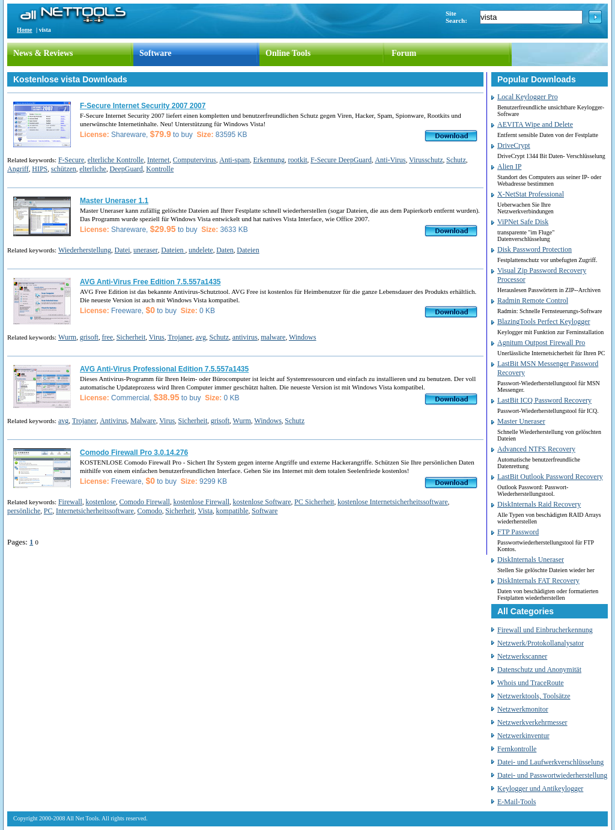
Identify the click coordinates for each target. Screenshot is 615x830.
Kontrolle (160, 169)
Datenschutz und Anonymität (539, 669)
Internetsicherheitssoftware (95, 511)
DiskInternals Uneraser (530, 559)
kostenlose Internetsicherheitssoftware (393, 502)
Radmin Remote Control (532, 300)
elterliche (92, 169)
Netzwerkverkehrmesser (532, 722)
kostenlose (100, 502)
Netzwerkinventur (523, 735)
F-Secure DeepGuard (341, 160)
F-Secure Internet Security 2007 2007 (142, 106)
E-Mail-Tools (516, 802)
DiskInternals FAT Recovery (538, 580)
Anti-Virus (390, 160)
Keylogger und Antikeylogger (540, 788)
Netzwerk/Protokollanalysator (540, 643)
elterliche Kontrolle (116, 160)
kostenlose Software (262, 502)
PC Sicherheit (314, 502)
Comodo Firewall (145, 502)
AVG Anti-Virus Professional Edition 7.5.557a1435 (164, 369)
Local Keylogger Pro (527, 97)
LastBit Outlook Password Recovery (550, 476)
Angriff (18, 169)
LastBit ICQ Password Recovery (544, 400)
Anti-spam (234, 160)
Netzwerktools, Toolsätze (534, 696)
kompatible (232, 511)
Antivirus (113, 421)
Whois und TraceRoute (530, 683)
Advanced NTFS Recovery (536, 449)
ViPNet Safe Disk (522, 222)
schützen (63, 169)
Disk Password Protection (534, 249)
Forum (404, 53)
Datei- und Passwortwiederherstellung (552, 775)
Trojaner (180, 337)
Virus (157, 337)
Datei (122, 250)
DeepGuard (125, 169)
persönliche (23, 511)
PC (48, 511)
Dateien (173, 250)
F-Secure (71, 160)
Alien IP (509, 166)
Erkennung (269, 160)
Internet (158, 160)
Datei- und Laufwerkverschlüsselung (550, 762)
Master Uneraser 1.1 (114, 201)
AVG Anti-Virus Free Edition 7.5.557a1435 (150, 282)
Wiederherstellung (84, 250)
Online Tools (288, 53)
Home (24, 29)
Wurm (67, 337)
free (107, 337)
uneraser (145, 250)
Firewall (70, 502)
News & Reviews (43, 53)
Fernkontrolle (516, 749)
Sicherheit (131, 337)
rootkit (298, 160)
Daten (225, 250)
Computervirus (194, 160)
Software (155, 53)
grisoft (89, 337)
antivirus (245, 337)
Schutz (456, 160)
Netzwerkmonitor (522, 709)
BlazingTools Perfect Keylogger (543, 321)
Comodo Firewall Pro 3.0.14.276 (134, 452)
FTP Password (518, 532)
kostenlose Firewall (201, 502)
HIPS (39, 169)
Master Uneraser (521, 421)
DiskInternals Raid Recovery (539, 504)
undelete (201, 250)
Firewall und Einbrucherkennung (545, 630)
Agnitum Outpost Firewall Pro (541, 342)
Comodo (149, 511)
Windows (303, 337)
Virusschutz (426, 160)
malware (273, 337)
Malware (143, 421)
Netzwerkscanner (522, 656)
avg (201, 337)
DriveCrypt (513, 145)
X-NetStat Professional (530, 194)
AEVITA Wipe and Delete (535, 124)
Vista (205, 511)
